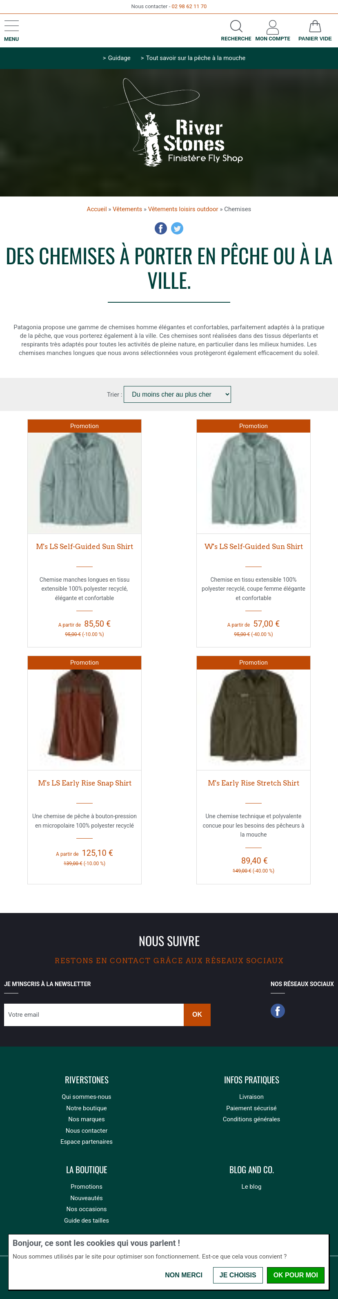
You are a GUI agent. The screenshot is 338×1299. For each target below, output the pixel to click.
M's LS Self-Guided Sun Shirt (84, 546)
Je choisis (238, 1275)
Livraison (251, 1096)
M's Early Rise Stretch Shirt (253, 783)
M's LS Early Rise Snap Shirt (84, 783)
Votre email (23, 1014)
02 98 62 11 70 (189, 6)
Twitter (177, 228)
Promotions (86, 1186)
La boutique (86, 1169)
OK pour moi (296, 1275)
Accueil (97, 209)
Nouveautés (86, 1198)
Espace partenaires (86, 1141)
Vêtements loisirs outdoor (183, 209)
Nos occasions (86, 1209)
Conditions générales (251, 1119)
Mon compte (273, 39)
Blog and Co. (251, 1169)
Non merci (183, 1275)
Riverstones (87, 1080)
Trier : (115, 394)
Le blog (252, 1186)
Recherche (236, 39)
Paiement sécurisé (251, 1108)
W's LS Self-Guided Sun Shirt (254, 546)
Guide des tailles (86, 1220)
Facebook (161, 228)
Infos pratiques (251, 1080)
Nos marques (86, 1119)
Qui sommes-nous (86, 1096)
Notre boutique (86, 1108)
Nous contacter (87, 1130)
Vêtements (127, 209)
